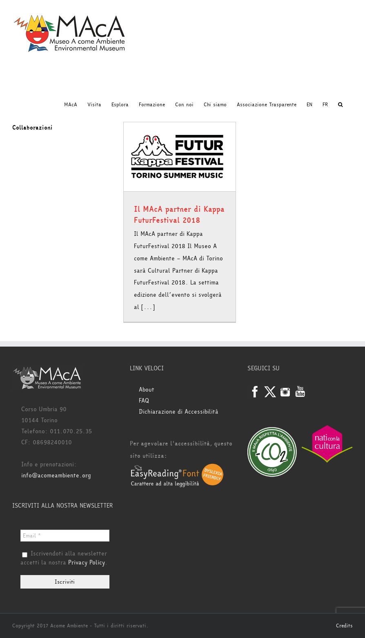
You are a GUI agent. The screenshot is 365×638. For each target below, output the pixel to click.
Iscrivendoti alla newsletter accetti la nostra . (64, 558)
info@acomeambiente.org (56, 475)
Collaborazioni (32, 127)
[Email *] (64, 536)
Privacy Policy (86, 562)
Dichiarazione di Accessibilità (178, 411)
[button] (340, 104)
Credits (344, 625)
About (146, 389)
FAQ (144, 400)
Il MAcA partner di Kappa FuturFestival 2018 (179, 215)
